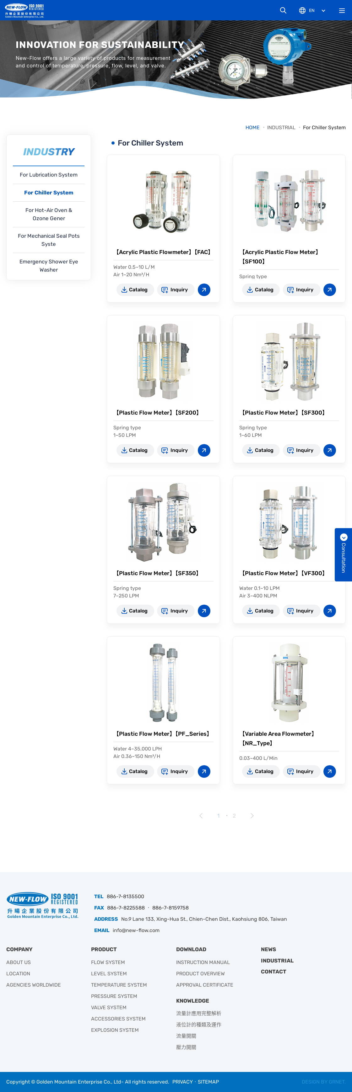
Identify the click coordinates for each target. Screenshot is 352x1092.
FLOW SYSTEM (108, 962)
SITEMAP (208, 1082)
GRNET (336, 1082)
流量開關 (186, 1036)
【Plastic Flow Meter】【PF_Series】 (162, 733)
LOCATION (18, 974)
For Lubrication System (49, 175)
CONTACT (273, 971)
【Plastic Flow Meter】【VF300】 (283, 573)
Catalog (138, 290)
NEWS (268, 949)
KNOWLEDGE (192, 1001)
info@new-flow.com (136, 930)
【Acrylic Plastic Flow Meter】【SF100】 (280, 257)
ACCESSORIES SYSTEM (118, 1019)
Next (251, 815)
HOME (253, 127)
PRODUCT (104, 949)
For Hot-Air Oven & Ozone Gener (48, 214)
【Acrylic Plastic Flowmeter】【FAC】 (163, 252)
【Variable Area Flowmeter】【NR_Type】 (278, 738)
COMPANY (19, 949)
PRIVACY (182, 1082)
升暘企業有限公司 (27, 10)
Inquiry (179, 290)
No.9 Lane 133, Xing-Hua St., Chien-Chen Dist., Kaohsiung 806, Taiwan (204, 919)
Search (283, 10)
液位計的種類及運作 (198, 1025)
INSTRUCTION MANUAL (203, 962)
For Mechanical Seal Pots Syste (49, 240)
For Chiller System (324, 127)
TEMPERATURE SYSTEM (119, 985)
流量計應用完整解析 (198, 1013)
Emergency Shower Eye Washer (48, 265)
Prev (201, 815)
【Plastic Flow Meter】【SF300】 (283, 412)
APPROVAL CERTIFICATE (204, 985)
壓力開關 (186, 1047)
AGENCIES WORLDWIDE (33, 985)
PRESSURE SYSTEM (114, 996)
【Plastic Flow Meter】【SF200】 (157, 412)
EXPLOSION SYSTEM (115, 1030)
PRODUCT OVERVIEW (200, 974)
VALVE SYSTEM (109, 1007)
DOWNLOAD (191, 949)
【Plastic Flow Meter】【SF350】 (157, 573)
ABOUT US (18, 962)
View (204, 290)
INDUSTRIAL (281, 127)
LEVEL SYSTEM (109, 974)
